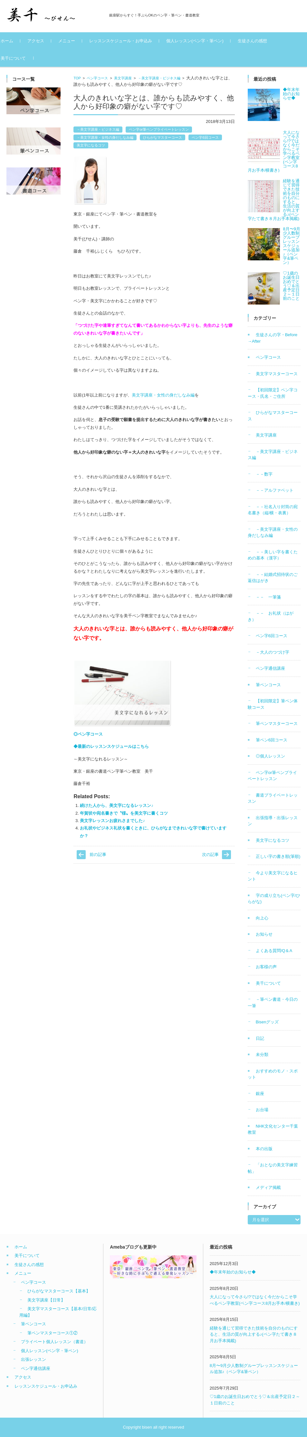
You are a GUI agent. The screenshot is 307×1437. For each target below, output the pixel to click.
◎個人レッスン (270, 756)
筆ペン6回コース (271, 740)
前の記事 (98, 854)
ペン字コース (97, 78)
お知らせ (264, 934)
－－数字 (264, 474)
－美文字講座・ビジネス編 (159, 78)
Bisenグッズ (267, 1022)
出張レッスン (33, 1359)
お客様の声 (266, 966)
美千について (26, 58)
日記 (260, 1038)
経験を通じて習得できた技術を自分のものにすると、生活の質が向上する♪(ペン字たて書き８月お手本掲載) (254, 1334)
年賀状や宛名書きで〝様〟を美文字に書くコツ (124, 813)
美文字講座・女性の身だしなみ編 (163, 395)
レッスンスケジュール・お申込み (133, 40)
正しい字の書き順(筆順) (278, 856)
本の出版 (264, 1148)
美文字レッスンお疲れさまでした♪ (112, 820)
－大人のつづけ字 (272, 652)
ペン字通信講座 (270, 668)
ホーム (20, 40)
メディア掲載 (268, 1187)
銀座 (260, 1093)
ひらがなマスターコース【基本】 (58, 1291)
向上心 (262, 918)
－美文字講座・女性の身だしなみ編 (105, 137)
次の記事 (210, 854)
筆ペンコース (268, 684)
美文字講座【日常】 (46, 1300)
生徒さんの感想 (265, 40)
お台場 (262, 1109)
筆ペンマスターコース (277, 723)
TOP (77, 78)
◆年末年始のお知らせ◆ (233, 1272)
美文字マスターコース (277, 373)
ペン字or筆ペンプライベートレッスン (159, 129)
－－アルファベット (274, 490)
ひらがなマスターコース (162, 137)
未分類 (262, 1054)
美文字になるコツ (91, 145)
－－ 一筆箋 (268, 597)
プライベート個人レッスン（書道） (54, 1341)
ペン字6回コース (205, 137)
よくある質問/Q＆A (274, 950)
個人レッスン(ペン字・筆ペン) (207, 40)
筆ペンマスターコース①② (52, 1333)
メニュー (79, 40)
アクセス (48, 40)
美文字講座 (123, 78)
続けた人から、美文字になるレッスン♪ (116, 805)
